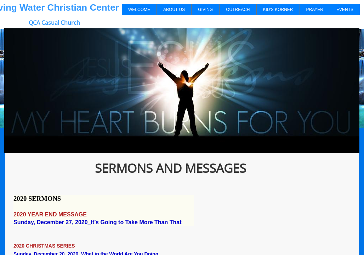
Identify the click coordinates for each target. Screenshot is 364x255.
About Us (174, 9)
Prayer (314, 9)
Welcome (139, 9)
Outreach (238, 9)
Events (344, 9)
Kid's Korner (278, 9)
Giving (205, 9)
